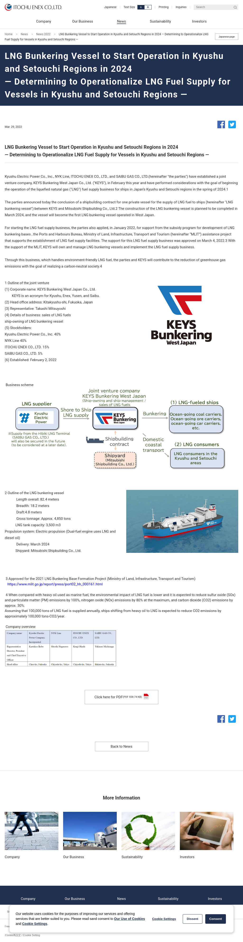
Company (28, 895)
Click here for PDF (121, 697)
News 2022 (43, 34)
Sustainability (168, 895)
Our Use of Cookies (129, 919)
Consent (215, 919)
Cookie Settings (34, 924)
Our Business (74, 895)
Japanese (110, 7)
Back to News (121, 746)
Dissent (192, 919)
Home (8, 34)
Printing (163, 7)
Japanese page (227, 36)
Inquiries (181, 7)
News (24, 34)
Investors (215, 895)
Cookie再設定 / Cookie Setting (22, 935)
